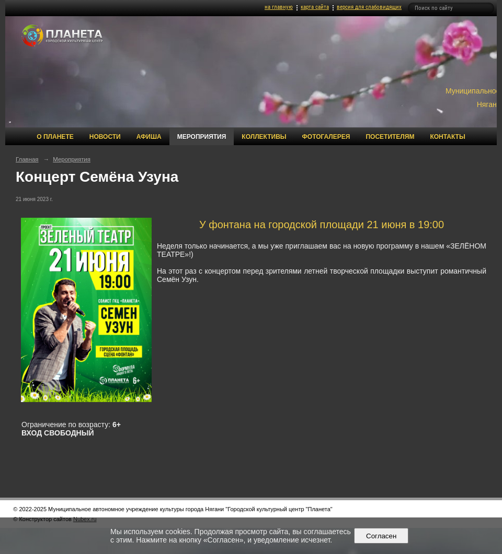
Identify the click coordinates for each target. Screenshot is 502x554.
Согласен (381, 536)
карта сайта (315, 7)
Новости (105, 136)
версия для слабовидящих (369, 7)
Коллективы (264, 136)
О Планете (55, 136)
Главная (27, 159)
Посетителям (390, 136)
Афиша (149, 136)
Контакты (447, 136)
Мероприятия (201, 136)
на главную (279, 7)
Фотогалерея (326, 136)
